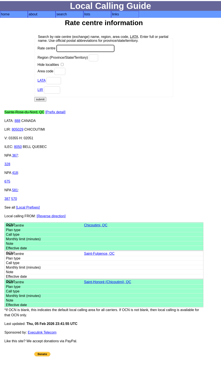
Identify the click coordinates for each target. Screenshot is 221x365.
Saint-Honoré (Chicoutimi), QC (107, 282)
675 (7, 181)
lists (87, 14)
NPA (7, 155)
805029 (17, 129)
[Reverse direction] (51, 216)
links (115, 14)
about (33, 14)
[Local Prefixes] (28, 207)
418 (15, 173)
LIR (40, 90)
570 (14, 199)
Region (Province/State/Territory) (68, 57)
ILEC (8, 147)
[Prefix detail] (55, 112)
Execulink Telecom (42, 332)
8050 (18, 147)
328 (7, 164)
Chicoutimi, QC (95, 225)
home (5, 14)
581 (15, 190)
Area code (51, 71)
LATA (42, 80)
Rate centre (76, 48)
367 (15, 155)
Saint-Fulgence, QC (99, 253)
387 (7, 199)
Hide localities (51, 65)
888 (17, 121)
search (61, 14)
